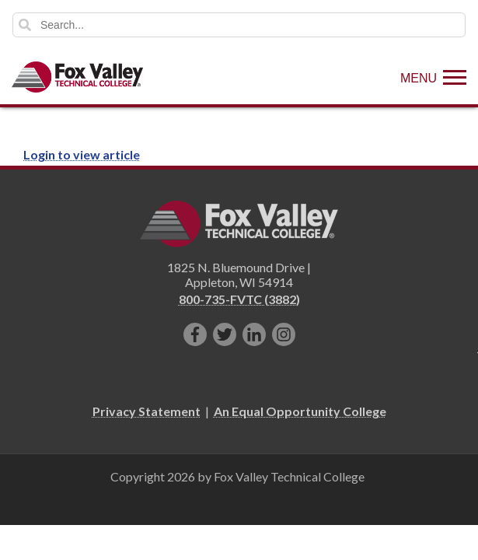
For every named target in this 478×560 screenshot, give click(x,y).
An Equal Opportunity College (300, 411)
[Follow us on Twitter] (224, 334)
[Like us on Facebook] (195, 334)
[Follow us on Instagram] (283, 334)
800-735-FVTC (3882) (239, 299)
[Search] (239, 24)
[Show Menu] (433, 77)
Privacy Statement (146, 411)
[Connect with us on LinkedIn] (254, 334)
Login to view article (81, 154)
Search (24, 24)
